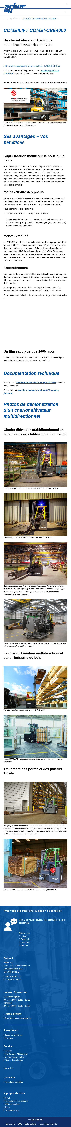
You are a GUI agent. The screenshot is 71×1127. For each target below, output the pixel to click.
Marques (8, 1038)
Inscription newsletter (48, 1124)
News (7, 1098)
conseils (55, 910)
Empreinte (10, 1124)
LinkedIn (24, 936)
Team (7, 1107)
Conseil (8, 1051)
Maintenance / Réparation (16, 1054)
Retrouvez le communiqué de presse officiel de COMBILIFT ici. (32, 66)
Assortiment (11, 1030)
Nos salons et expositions (16, 1101)
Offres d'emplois (11, 1104)
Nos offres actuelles (13, 1082)
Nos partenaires (11, 1110)
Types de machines (13, 1035)
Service (8, 1046)
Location (9, 1068)
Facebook (24, 939)
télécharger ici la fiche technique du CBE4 (36, 383)
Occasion (9, 1077)
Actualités (14, 19)
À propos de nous (14, 1093)
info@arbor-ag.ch (13, 979)
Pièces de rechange (14, 1060)
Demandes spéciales (14, 1057)
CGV (20, 1124)
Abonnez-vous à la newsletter (17, 1018)
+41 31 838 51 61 (13, 976)
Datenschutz (30, 1124)
